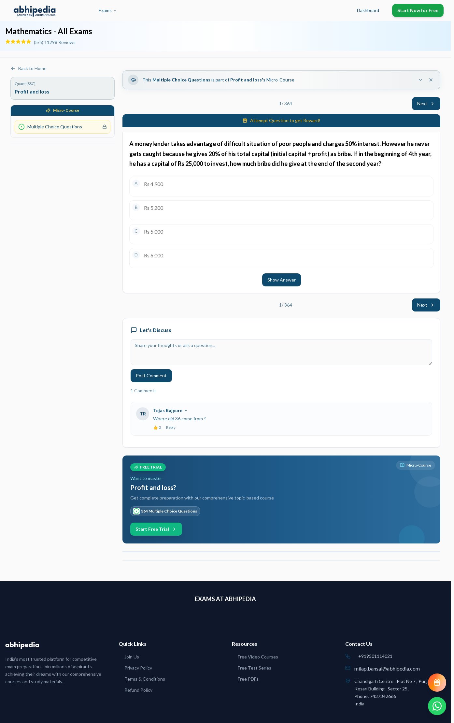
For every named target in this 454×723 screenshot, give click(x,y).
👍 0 (157, 427)
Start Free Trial (156, 529)
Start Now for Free (417, 10)
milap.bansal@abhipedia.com (387, 668)
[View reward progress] (437, 682)
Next (426, 103)
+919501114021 (375, 656)
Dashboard (368, 10)
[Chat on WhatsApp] (437, 706)
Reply (171, 427)
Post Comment (151, 375)
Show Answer (281, 279)
